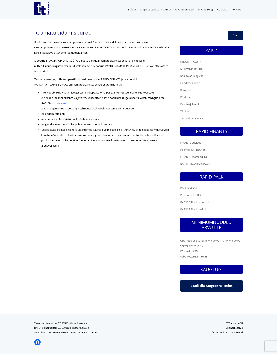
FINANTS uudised (190, 142)
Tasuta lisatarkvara (191, 118)
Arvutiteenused (184, 9)
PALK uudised (188, 188)
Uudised (222, 9)
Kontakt (236, 9)
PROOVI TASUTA (190, 61)
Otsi (235, 35)
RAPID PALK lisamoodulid (195, 202)
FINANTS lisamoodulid (193, 156)
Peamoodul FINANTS (193, 149)
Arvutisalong (205, 9)
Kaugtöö (185, 90)
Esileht (132, 9)
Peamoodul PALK (190, 195)
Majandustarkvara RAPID (155, 9)
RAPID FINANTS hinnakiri (195, 164)
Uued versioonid (190, 83)
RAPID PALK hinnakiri (193, 209)
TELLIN (184, 111)
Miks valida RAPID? (191, 68)
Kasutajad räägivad (192, 76)
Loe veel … (62, 103)
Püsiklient (186, 97)
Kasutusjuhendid (190, 104)
